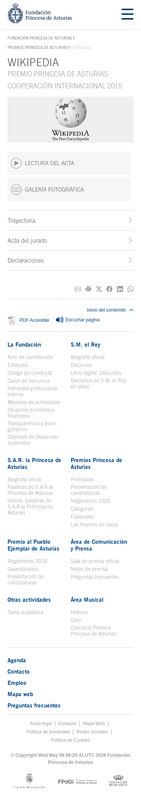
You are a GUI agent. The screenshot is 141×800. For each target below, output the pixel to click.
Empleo (17, 682)
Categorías (82, 509)
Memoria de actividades (34, 402)
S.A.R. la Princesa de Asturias (34, 463)
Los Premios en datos (94, 525)
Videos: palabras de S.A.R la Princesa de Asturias (30, 506)
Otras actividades (29, 599)
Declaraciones (26, 260)
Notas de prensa (89, 569)
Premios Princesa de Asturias (37, 47)
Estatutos (18, 365)
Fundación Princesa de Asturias (40, 38)
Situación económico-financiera (32, 413)
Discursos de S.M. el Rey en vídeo (98, 383)
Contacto (19, 671)
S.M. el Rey (85, 344)
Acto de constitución (30, 357)
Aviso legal (41, 723)
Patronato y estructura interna (32, 391)
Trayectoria (21, 220)
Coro (76, 620)
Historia (79, 612)
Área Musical (87, 599)
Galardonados (23, 569)
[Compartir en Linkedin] (120, 289)
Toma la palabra (25, 612)
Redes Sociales (92, 732)
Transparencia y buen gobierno (32, 426)
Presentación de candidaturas (89, 490)
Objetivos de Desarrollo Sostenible (33, 440)
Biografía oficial (88, 357)
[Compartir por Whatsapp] (130, 289)
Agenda (17, 660)
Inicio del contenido (110, 310)
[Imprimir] (88, 289)
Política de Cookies (70, 740)
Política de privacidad (48, 732)
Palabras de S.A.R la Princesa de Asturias (30, 490)
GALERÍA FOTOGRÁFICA (47, 189)
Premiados (82, 479)
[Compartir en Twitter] (99, 289)
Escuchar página (77, 320)
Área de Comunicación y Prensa (99, 545)
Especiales (82, 517)
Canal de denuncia (29, 381)
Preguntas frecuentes (94, 577)
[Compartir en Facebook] (109, 289)
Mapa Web (94, 723)
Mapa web (20, 693)
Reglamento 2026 (91, 501)
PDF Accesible (34, 320)
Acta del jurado (27, 240)
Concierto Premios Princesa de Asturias (93, 631)
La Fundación (24, 344)
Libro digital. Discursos (96, 373)
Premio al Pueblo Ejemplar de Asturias (33, 545)
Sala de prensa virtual (95, 561)
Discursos (81, 365)
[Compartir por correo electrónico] (78, 289)
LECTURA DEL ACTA (42, 163)
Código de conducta (30, 373)
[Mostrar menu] (127, 14)
